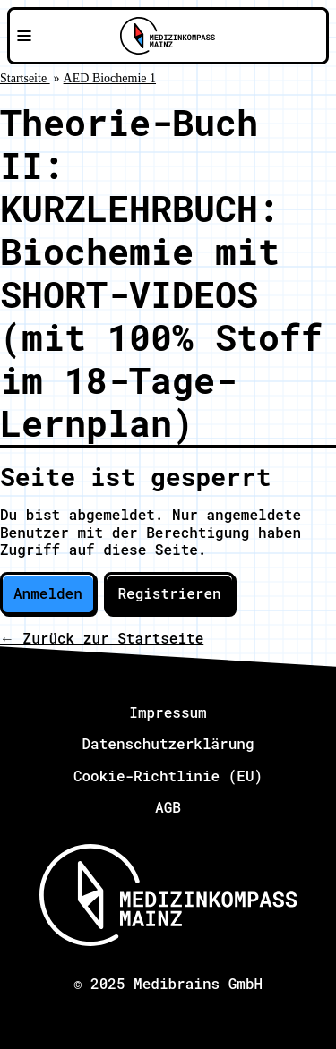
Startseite (25, 78)
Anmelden (47, 593)
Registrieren (168, 593)
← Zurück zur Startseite (101, 637)
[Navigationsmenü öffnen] (24, 36)
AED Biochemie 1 (110, 78)
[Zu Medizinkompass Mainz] (167, 36)
